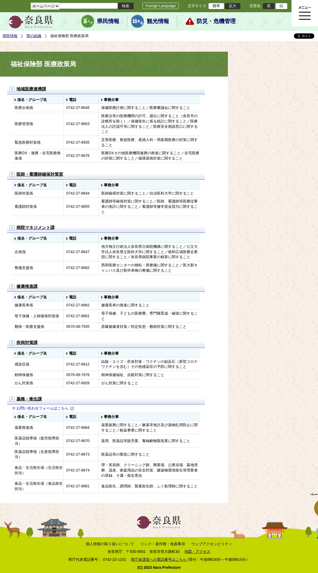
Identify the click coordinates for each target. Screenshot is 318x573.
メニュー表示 (305, 13)
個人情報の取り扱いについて (110, 544)
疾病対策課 (27, 342)
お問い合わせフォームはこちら (45, 408)
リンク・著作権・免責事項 (162, 544)
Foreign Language (160, 6)
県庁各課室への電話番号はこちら (159, 559)
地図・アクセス (197, 551)
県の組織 (33, 36)
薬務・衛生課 (29, 399)
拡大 (232, 6)
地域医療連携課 (31, 89)
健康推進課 (27, 286)
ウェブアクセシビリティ (211, 544)
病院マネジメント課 (35, 227)
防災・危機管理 (216, 21)
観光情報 (158, 21)
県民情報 (108, 21)
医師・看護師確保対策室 (39, 174)
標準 (216, 6)
